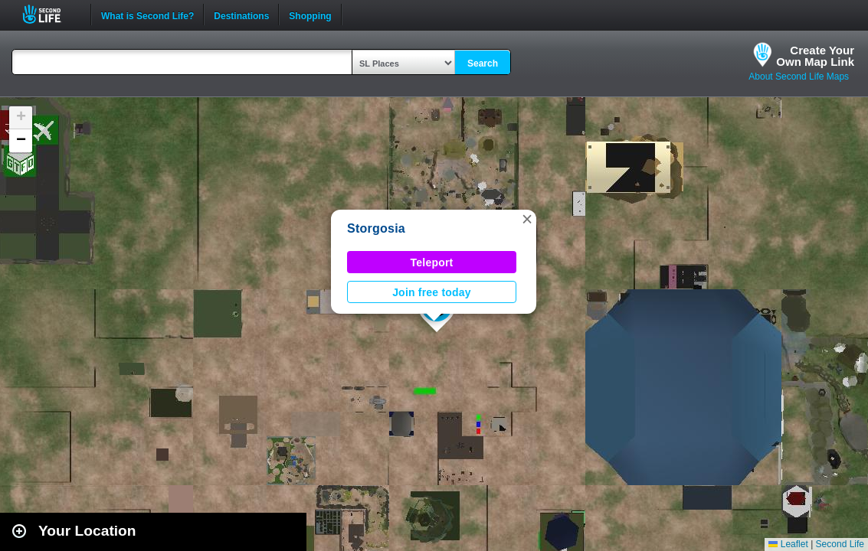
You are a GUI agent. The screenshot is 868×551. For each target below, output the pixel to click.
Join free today (431, 292)
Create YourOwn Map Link (815, 56)
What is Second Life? (147, 14)
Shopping (310, 14)
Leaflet (787, 544)
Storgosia (376, 228)
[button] (527, 219)
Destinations (241, 14)
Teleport (432, 262)
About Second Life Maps (798, 76)
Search (482, 63)
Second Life (50, 14)
